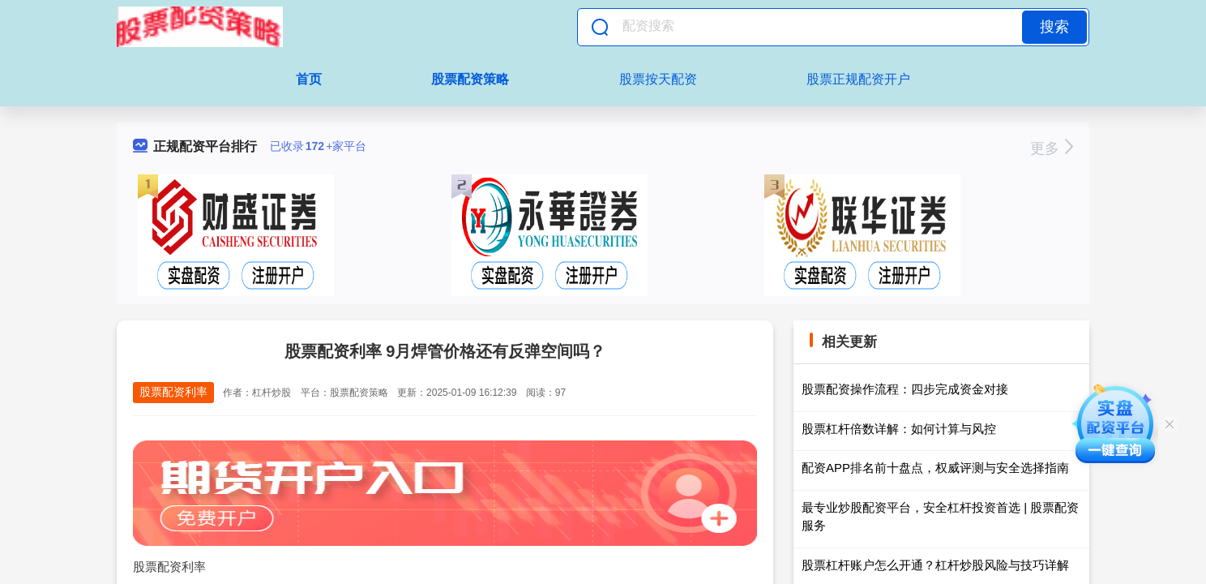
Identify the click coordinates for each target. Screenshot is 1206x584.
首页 (309, 79)
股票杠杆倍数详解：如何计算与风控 (899, 429)
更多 (1051, 148)
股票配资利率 (173, 391)
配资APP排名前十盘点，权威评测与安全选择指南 (935, 467)
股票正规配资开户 (858, 79)
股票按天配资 (658, 79)
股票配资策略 (470, 79)
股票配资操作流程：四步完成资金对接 (905, 389)
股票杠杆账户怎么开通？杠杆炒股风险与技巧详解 (935, 565)
